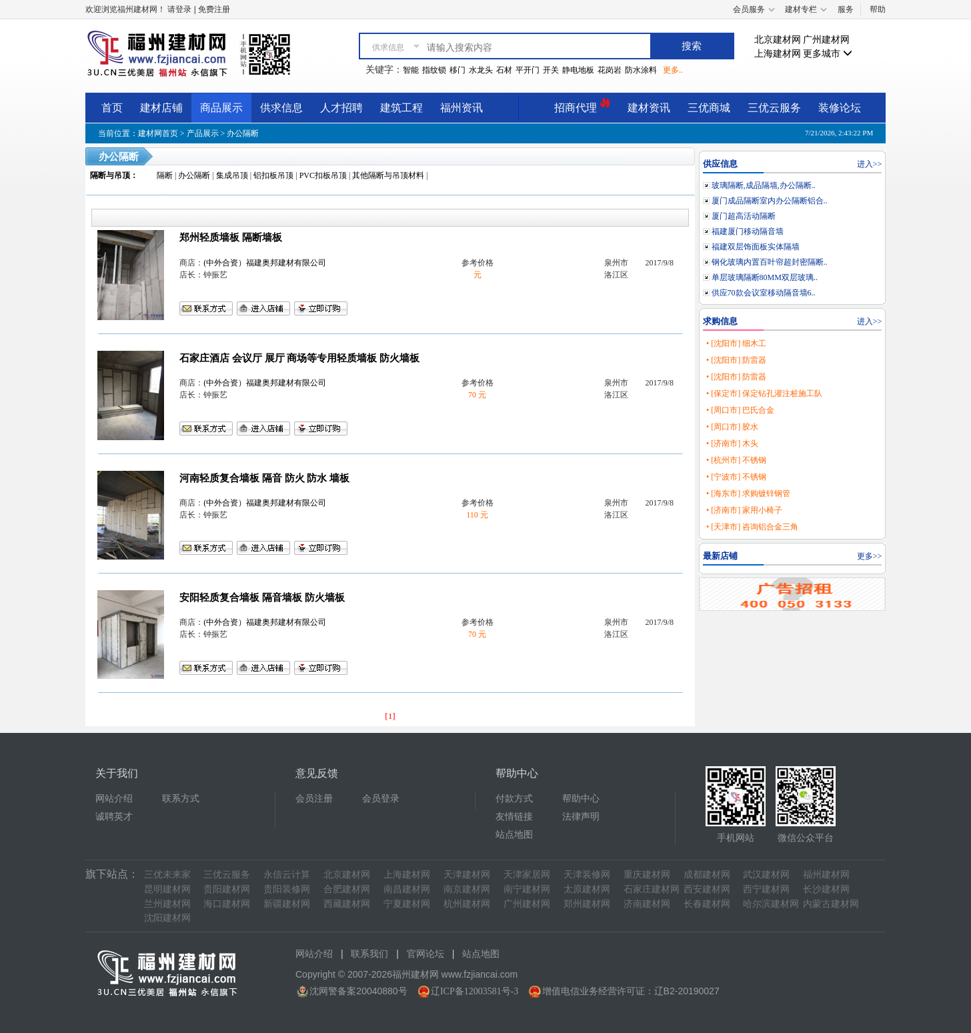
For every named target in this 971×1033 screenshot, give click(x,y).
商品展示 (221, 107)
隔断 (165, 175)
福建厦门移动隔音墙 (748, 231)
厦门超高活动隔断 (744, 216)
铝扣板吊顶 (273, 175)
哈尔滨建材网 (771, 904)
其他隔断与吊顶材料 (388, 175)
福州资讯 (461, 107)
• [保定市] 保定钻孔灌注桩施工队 (764, 393)
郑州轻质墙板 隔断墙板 (230, 237)
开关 (551, 70)
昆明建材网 (167, 889)
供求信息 (281, 107)
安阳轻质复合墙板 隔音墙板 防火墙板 (261, 597)
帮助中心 (581, 799)
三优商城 (709, 107)
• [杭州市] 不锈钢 (736, 460)
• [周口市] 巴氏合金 (740, 410)
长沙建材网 (826, 889)
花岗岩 (610, 70)
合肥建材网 (346, 889)
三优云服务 (774, 107)
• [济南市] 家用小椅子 (744, 510)
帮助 (878, 9)
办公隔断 (243, 133)
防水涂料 (641, 70)
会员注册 (314, 799)
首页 (112, 107)
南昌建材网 (406, 889)
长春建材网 (707, 904)
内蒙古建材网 (831, 904)
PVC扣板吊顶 (323, 175)
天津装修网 (587, 875)
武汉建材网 (766, 875)
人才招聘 (341, 107)
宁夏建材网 (406, 904)
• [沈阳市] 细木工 (736, 343)
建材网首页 (158, 133)
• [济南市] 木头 (732, 443)
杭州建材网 (466, 904)
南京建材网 (466, 889)
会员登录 (380, 799)
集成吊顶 (232, 175)
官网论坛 (425, 954)
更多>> (869, 556)
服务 (846, 9)
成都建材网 (707, 875)
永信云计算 (286, 875)
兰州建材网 (167, 904)
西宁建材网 (766, 889)
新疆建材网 (286, 904)
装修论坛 (839, 107)
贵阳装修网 (286, 889)
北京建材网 (777, 40)
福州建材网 (826, 875)
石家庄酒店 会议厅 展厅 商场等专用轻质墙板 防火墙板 (299, 358)
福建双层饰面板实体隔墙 (756, 246)
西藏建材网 (346, 904)
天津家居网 (527, 875)
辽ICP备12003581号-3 (474, 991)
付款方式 (514, 799)
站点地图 (514, 835)
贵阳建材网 (226, 889)
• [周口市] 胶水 (732, 426)
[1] (390, 716)
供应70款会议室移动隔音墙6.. (764, 292)
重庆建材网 (647, 875)
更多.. (673, 70)
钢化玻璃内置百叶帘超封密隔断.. (770, 262)
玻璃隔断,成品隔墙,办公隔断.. (764, 185)
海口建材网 (226, 904)
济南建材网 (647, 904)
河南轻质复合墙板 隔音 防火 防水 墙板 (264, 478)
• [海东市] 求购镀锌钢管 (748, 493)
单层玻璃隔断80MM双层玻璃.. (765, 277)
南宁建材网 (527, 889)
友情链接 (514, 817)
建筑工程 (401, 107)
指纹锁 (434, 70)
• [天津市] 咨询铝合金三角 (752, 527)
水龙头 (481, 70)
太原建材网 (587, 889)
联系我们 (369, 954)
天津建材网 (466, 875)
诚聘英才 (114, 817)
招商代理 (582, 105)
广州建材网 (826, 40)
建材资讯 (649, 107)
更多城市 (827, 54)
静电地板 (578, 70)
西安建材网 (707, 889)
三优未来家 (167, 875)
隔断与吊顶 (110, 175)
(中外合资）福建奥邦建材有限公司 (264, 262)
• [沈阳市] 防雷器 (736, 360)
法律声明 (581, 817)
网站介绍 (114, 799)
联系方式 (180, 799)
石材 (504, 70)
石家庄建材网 (652, 889)
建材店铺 (161, 107)
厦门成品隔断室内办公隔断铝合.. (770, 200)
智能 (411, 70)
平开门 (528, 70)
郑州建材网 (587, 904)
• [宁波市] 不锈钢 (736, 476)
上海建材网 (777, 54)
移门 (457, 70)
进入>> (869, 164)
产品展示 (203, 133)
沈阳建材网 (167, 918)
